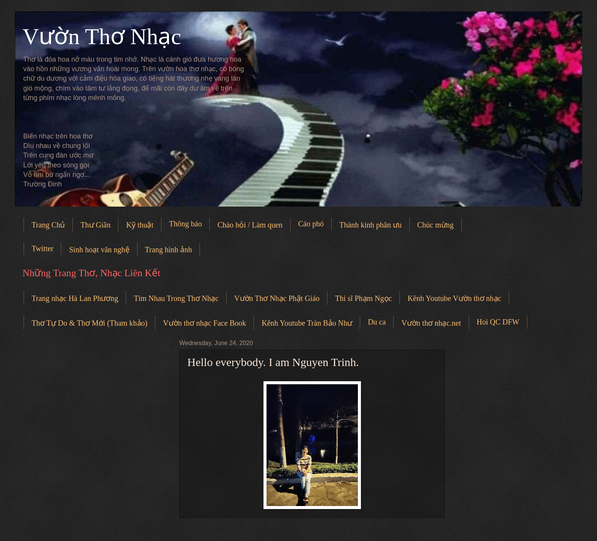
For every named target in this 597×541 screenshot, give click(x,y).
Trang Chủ (48, 225)
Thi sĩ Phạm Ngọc (363, 298)
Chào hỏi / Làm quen (250, 225)
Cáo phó (311, 224)
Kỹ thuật (139, 225)
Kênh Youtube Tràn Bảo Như (307, 323)
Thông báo (185, 224)
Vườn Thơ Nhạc (101, 36)
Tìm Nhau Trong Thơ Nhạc (176, 298)
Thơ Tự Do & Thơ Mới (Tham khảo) (89, 323)
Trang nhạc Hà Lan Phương (75, 298)
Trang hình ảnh (168, 249)
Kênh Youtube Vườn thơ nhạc (454, 298)
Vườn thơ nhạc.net (431, 323)
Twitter (42, 248)
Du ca (377, 322)
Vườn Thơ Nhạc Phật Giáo (276, 298)
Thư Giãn (95, 225)
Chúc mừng (435, 225)
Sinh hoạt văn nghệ (99, 249)
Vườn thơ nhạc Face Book (204, 323)
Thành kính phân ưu (370, 225)
